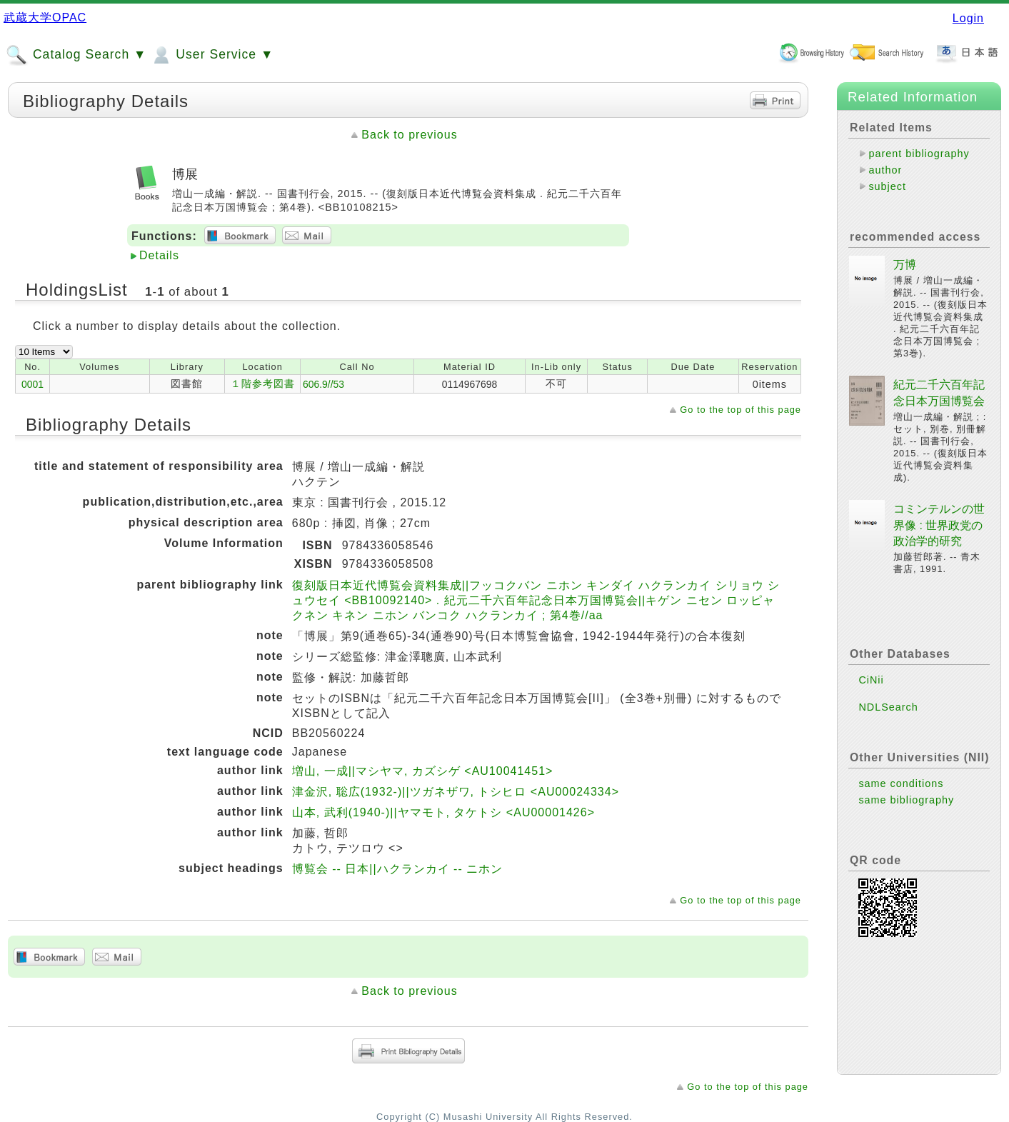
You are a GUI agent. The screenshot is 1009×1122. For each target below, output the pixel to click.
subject (887, 186)
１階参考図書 (263, 383)
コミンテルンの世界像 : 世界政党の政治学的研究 (939, 525)
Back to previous (409, 135)
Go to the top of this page (740, 409)
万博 (904, 265)
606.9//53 (323, 384)
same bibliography (906, 800)
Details (159, 255)
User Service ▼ (211, 55)
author (885, 170)
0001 (32, 384)
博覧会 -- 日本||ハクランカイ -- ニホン (397, 869)
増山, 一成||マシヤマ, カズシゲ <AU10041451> (422, 771)
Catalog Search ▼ (76, 55)
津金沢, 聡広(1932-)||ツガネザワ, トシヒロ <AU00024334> (455, 792)
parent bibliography (918, 153)
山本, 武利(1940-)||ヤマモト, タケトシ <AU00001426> (443, 812)
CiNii (870, 680)
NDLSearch (888, 707)
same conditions (900, 783)
